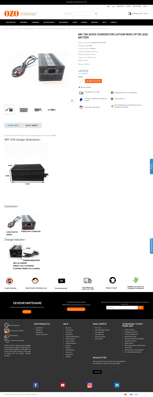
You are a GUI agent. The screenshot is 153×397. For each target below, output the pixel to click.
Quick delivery (128, 343)
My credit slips (99, 332)
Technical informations (72, 336)
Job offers (68, 332)
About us (68, 328)
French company (129, 330)
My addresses (99, 334)
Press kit (68, 348)
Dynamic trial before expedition (134, 338)
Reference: (81, 64)
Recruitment (69, 354)
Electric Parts (48, 22)
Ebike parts (39, 332)
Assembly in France (130, 341)
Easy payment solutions (16, 331)
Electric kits (11, 22)
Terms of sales (69, 341)
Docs (104, 22)
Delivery (68, 345)
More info (13, 125)
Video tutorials (70, 339)
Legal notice (69, 334)
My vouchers (99, 339)
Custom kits (128, 347)
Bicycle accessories (42, 334)
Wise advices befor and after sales (134, 345)
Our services (69, 330)
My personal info (100, 336)
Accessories (63, 22)
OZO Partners (69, 350)
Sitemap (68, 356)
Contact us (68, 352)
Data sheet (32, 125)
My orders (98, 328)
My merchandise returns (102, 330)
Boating (84, 22)
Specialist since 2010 (130, 332)
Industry (94, 22)
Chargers (35, 22)
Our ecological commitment (132, 352)
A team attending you (131, 334)
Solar (75, 22)
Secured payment (14, 325)
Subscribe (97, 372)
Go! (140, 308)
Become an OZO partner (76, 309)
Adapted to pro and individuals (134, 350)
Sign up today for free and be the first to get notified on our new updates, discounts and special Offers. (109, 362)
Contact (114, 22)
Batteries (23, 22)
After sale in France (130, 336)
